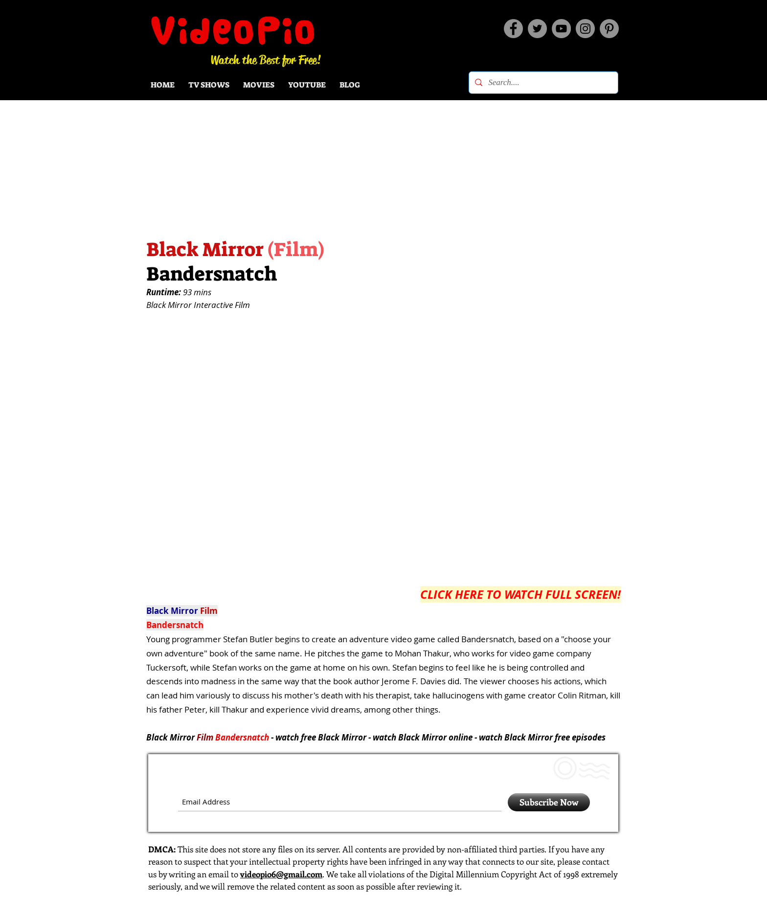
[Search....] (542, 82)
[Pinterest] (609, 28)
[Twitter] (537, 28)
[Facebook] (513, 28)
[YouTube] (561, 28)
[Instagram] (585, 28)
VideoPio (233, 31)
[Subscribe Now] (549, 802)
